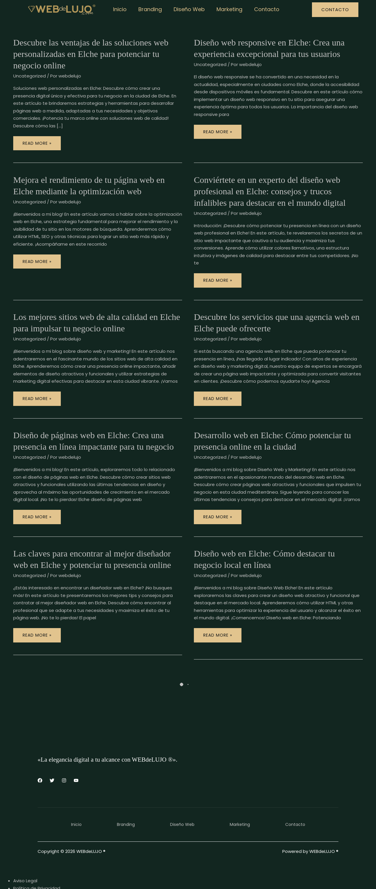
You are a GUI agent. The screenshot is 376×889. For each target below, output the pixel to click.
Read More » (41, 141)
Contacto (261, 9)
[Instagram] (64, 763)
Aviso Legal (25, 864)
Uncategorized (29, 76)
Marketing (225, 9)
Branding (148, 9)
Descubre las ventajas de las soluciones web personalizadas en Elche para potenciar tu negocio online (90, 54)
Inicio (119, 9)
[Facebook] (40, 763)
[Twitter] (52, 763)
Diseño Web (186, 9)
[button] (335, 9)
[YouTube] (76, 763)
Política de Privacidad (36, 871)
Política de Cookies (34, 878)
